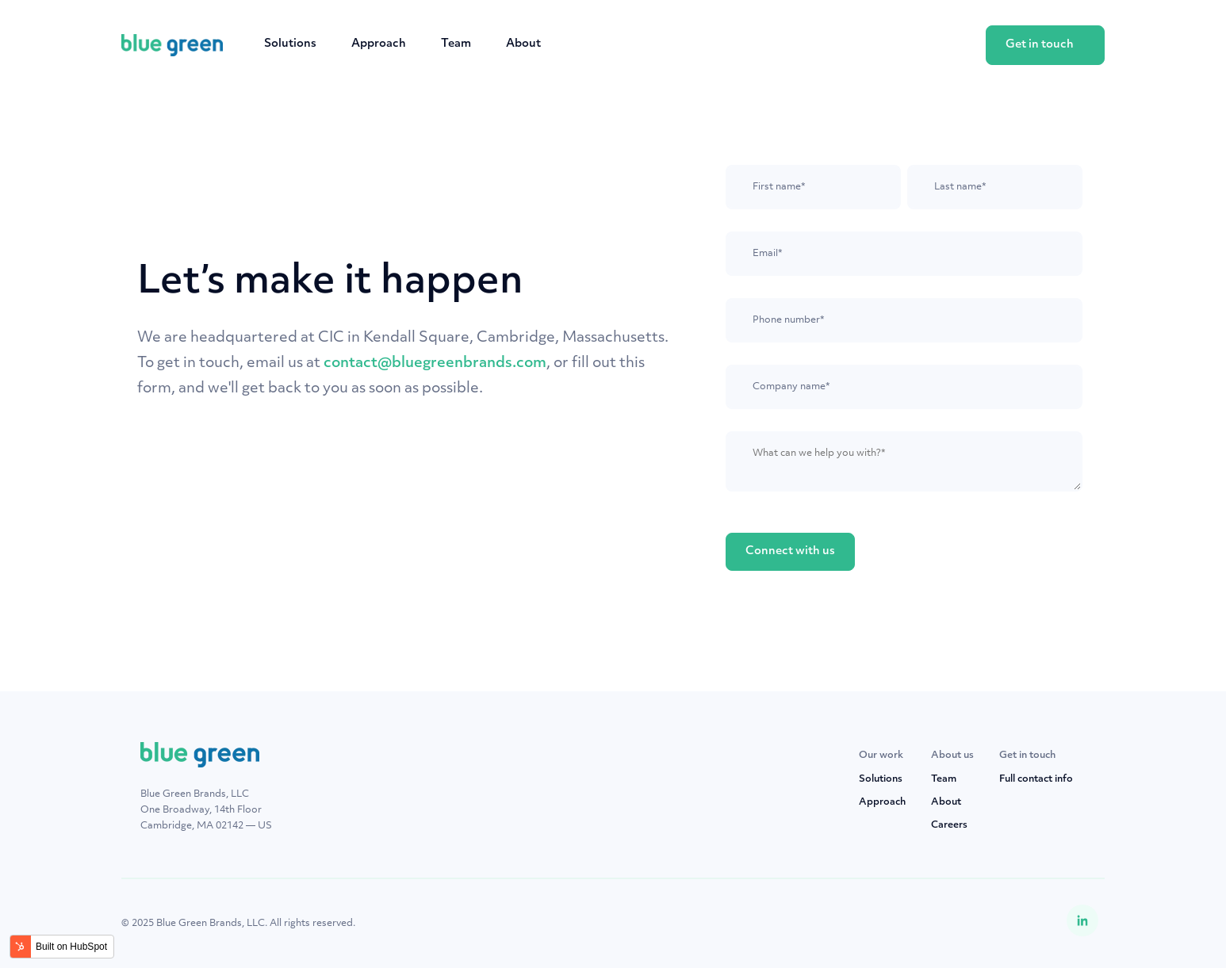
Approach (378, 44)
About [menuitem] (946, 802)
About (523, 44)
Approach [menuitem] (882, 802)
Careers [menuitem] (949, 825)
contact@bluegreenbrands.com (435, 363)
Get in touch (1040, 45)
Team (456, 44)
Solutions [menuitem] (880, 779)
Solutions (290, 44)
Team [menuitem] (943, 779)
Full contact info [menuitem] (1036, 779)
